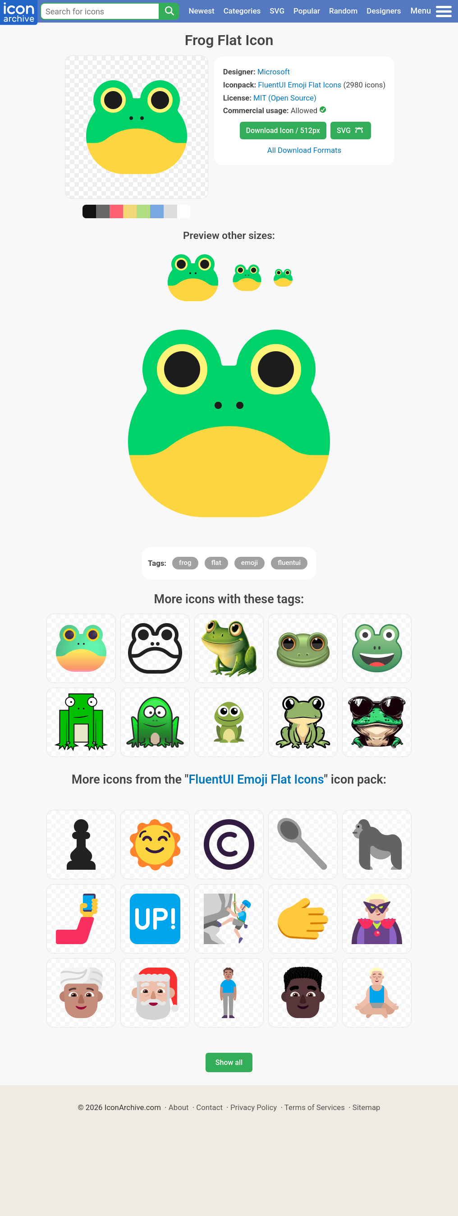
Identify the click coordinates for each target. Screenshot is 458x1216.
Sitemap (366, 1107)
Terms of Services (314, 1107)
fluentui (289, 563)
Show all (229, 1062)
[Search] (169, 11)
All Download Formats (304, 150)
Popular (306, 10)
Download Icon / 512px (283, 130)
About (179, 1107)
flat (216, 563)
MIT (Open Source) (284, 97)
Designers (383, 10)
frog (185, 563)
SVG (277, 10)
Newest (201, 10)
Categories (242, 10)
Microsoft (273, 71)
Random (343, 10)
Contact (209, 1107)
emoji (249, 563)
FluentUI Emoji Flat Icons (299, 84)
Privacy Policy (253, 1107)
